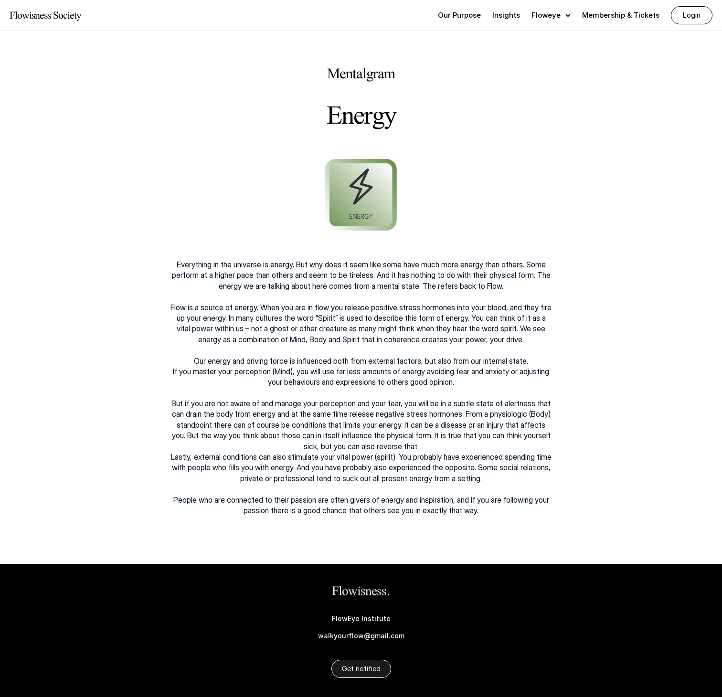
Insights (506, 15)
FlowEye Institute (361, 618)
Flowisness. (361, 590)
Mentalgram (361, 73)
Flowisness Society (45, 15)
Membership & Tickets (620, 15)
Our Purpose (459, 15)
